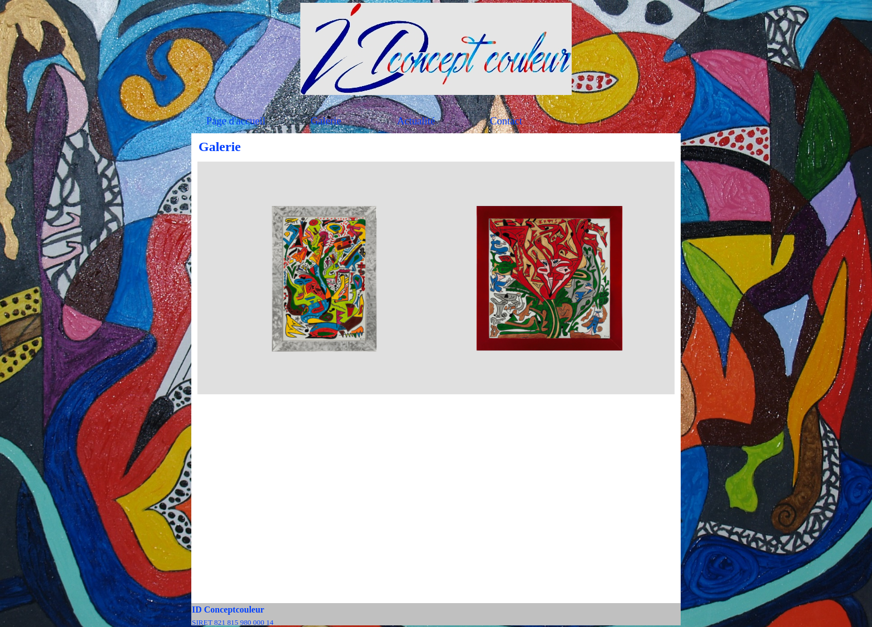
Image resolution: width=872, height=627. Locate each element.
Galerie (326, 121)
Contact (506, 121)
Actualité (416, 121)
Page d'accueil (235, 121)
